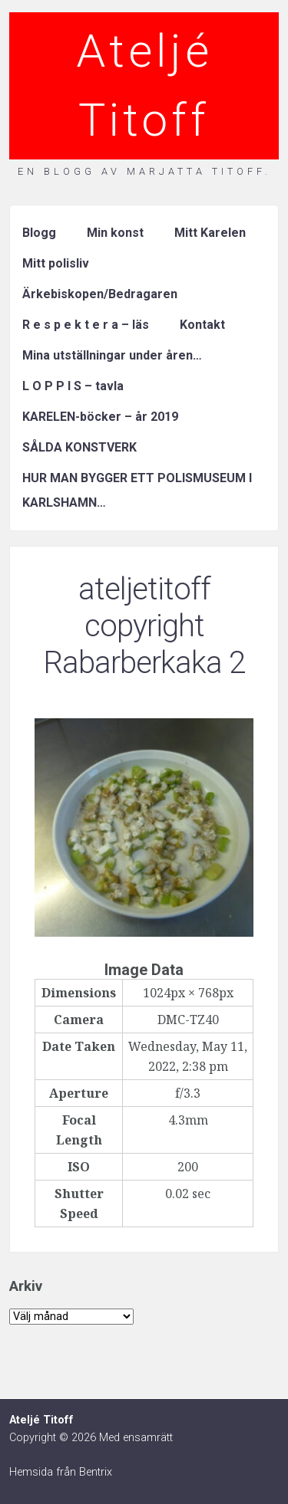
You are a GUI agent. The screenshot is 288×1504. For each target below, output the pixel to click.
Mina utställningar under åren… (112, 355)
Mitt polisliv (55, 263)
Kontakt (202, 324)
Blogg (39, 232)
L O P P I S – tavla (73, 386)
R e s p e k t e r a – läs (85, 324)
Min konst (115, 232)
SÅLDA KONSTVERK (79, 447)
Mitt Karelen (210, 232)
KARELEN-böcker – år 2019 (100, 416)
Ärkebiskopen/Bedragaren (99, 294)
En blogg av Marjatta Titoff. (144, 171)
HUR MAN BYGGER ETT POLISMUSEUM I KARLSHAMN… (137, 490)
